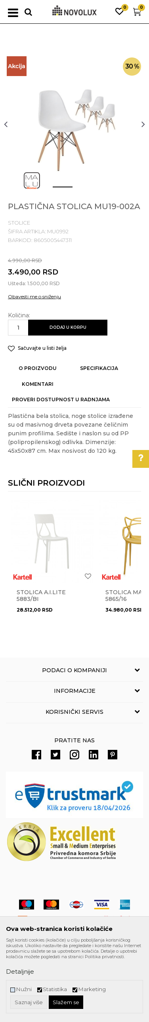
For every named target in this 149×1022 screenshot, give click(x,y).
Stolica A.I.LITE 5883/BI (41, 596)
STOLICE (19, 222)
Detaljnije (20, 971)
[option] (74, 123)
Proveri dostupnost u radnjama (61, 399)
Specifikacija (99, 368)
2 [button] (80, 190)
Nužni (24, 989)
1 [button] (56, 190)
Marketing (92, 989)
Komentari (37, 384)
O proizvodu (38, 368)
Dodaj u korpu (68, 327)
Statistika (55, 989)
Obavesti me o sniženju (34, 296)
